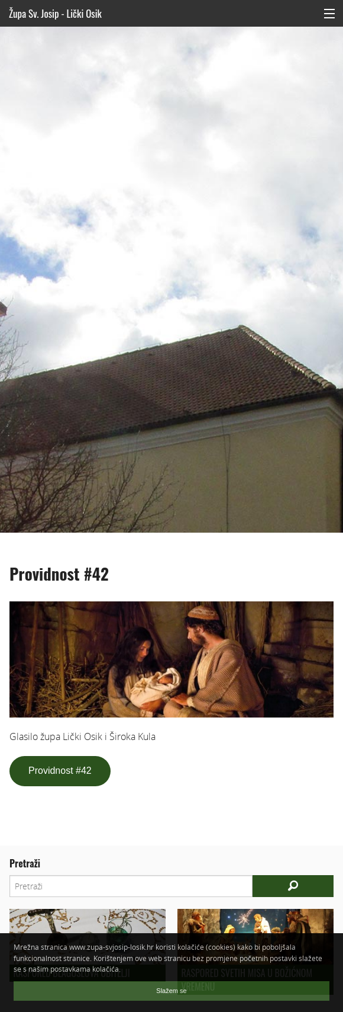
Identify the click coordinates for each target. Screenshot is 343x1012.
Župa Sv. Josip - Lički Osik (55, 13)
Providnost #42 (60, 771)
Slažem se (171, 990)
